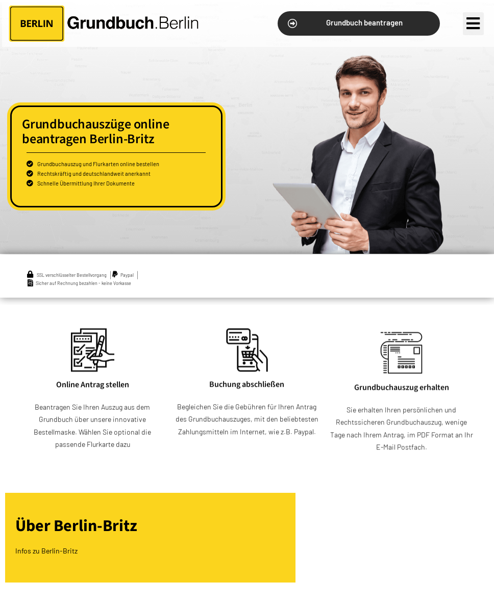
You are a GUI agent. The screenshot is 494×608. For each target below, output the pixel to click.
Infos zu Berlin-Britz (46, 550)
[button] (358, 23)
